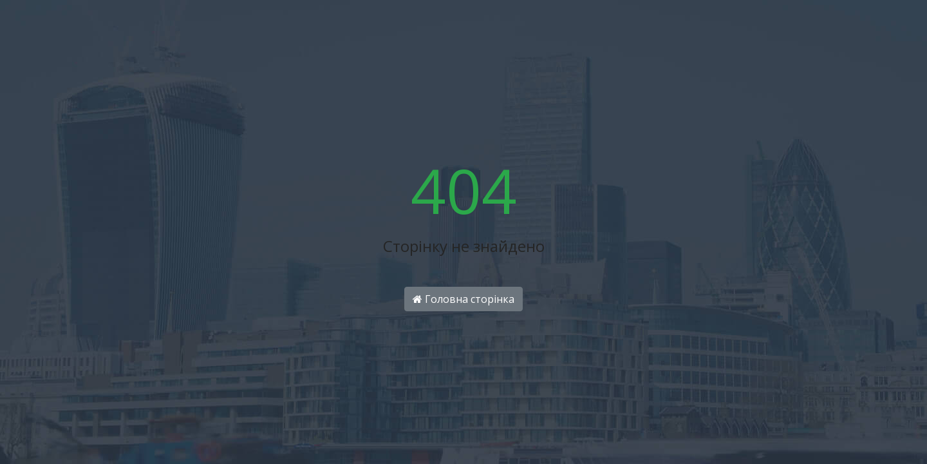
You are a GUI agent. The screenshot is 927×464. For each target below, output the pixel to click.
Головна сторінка (463, 299)
